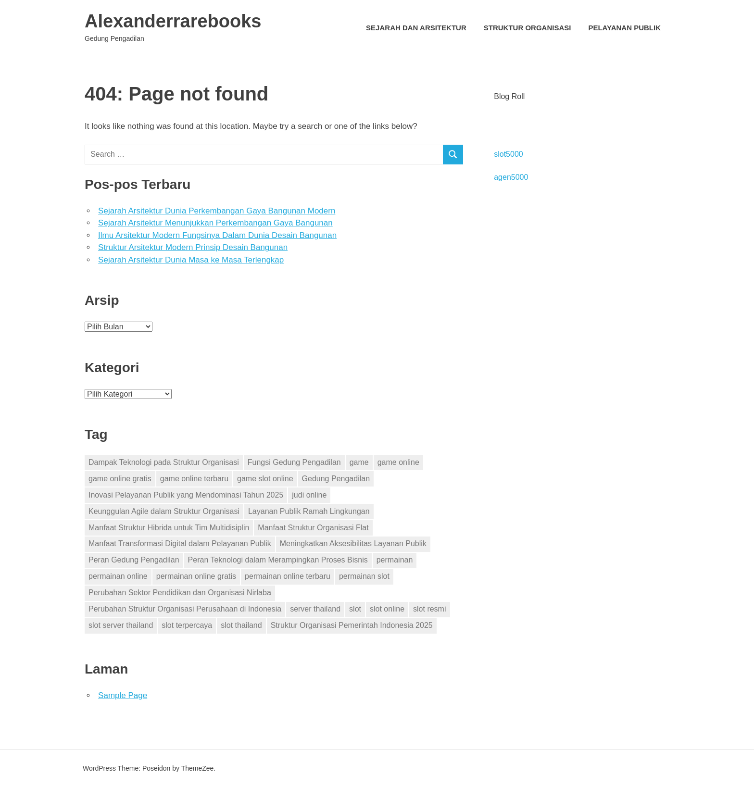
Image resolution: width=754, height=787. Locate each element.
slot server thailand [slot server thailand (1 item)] (120, 625)
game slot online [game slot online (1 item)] (265, 479)
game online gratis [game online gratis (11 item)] (119, 479)
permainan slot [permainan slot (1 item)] (364, 576)
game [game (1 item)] (359, 462)
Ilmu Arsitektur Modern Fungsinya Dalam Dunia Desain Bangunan (217, 235)
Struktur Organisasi (527, 28)
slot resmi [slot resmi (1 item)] (429, 609)
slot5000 (508, 154)
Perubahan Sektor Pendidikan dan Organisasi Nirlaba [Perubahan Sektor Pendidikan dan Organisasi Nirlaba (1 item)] (179, 592)
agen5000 (511, 177)
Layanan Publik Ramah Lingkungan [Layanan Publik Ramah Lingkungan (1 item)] (309, 511)
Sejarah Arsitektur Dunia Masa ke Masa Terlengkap (191, 259)
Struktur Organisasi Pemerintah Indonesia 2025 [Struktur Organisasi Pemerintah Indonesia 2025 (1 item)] (352, 625)
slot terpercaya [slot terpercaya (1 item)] (187, 625)
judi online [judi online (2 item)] (309, 495)
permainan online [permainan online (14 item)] (118, 576)
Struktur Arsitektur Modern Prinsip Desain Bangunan (193, 247)
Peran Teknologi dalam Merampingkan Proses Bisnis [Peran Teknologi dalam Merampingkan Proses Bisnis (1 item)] (278, 560)
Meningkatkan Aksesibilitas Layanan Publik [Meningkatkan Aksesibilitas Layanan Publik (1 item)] (353, 543)
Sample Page (122, 695)
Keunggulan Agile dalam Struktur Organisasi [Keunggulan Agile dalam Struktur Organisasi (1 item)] (163, 511)
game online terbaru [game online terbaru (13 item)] (194, 479)
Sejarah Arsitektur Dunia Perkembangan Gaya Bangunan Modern (216, 210)
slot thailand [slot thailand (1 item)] (241, 625)
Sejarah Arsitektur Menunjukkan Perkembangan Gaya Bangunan (215, 222)
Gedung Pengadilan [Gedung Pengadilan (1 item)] (336, 479)
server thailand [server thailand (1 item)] (315, 609)
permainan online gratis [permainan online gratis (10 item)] (196, 576)
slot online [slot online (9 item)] (387, 609)
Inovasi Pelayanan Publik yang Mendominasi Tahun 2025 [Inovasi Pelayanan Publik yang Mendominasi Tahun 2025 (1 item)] (185, 495)
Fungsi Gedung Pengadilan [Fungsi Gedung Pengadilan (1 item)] (294, 462)
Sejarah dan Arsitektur (416, 28)
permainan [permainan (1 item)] (395, 560)
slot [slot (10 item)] (355, 609)
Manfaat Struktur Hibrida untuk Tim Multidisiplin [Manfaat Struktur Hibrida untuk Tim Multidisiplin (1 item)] (168, 528)
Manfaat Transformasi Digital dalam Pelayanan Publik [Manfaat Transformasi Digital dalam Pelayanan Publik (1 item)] (179, 543)
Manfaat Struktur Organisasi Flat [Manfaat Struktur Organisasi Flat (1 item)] (313, 528)
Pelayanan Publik (624, 28)
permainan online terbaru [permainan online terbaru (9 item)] (287, 576)
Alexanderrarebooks (173, 21)
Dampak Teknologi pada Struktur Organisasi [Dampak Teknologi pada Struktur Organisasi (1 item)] (163, 462)
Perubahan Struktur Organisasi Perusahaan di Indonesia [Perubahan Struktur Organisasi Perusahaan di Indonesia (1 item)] (184, 609)
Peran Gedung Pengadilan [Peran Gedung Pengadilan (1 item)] (133, 560)
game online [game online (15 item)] (398, 462)
